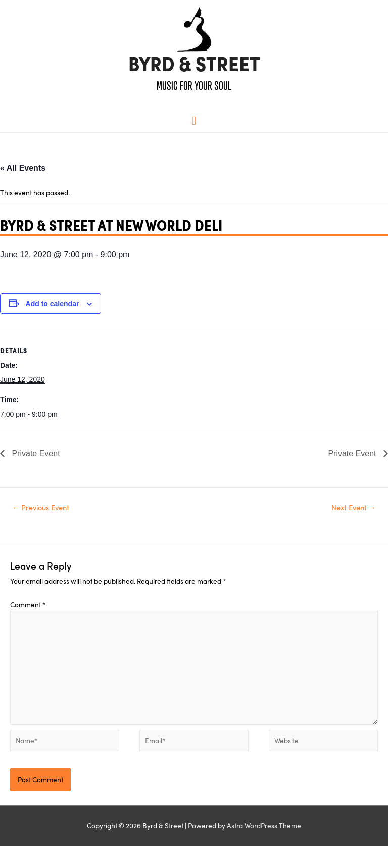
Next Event (353, 507)
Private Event (35, 453)
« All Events (22, 168)
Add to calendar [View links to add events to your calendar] (52, 304)
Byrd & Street (194, 64)
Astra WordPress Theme (264, 825)
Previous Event (41, 507)
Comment (27, 604)
